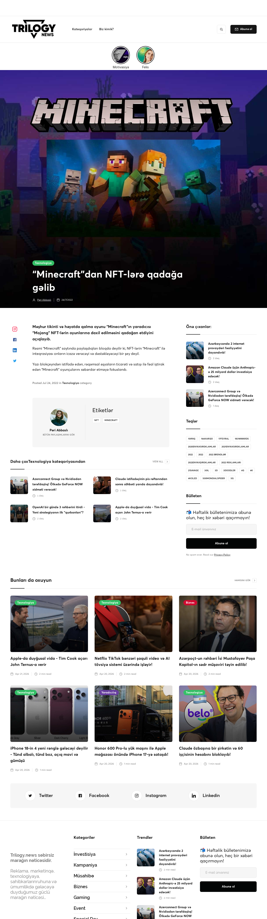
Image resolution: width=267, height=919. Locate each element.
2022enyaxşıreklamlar (202, 462)
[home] (35, 29)
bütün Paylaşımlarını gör (59, 435)
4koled (192, 478)
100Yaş (191, 439)
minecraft (111, 420)
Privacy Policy (222, 555)
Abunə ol (246, 29)
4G (242, 470)
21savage (193, 470)
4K (251, 470)
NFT (96, 420)
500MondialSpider (214, 478)
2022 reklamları (231, 462)
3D (216, 470)
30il (206, 470)
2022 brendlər (217, 455)
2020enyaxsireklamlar (202, 447)
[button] (82, 29)
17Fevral (223, 439)
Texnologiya (43, 263)
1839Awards (242, 439)
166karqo (207, 439)
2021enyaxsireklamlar (235, 447)
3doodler (229, 470)
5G (232, 478)
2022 (190, 455)
